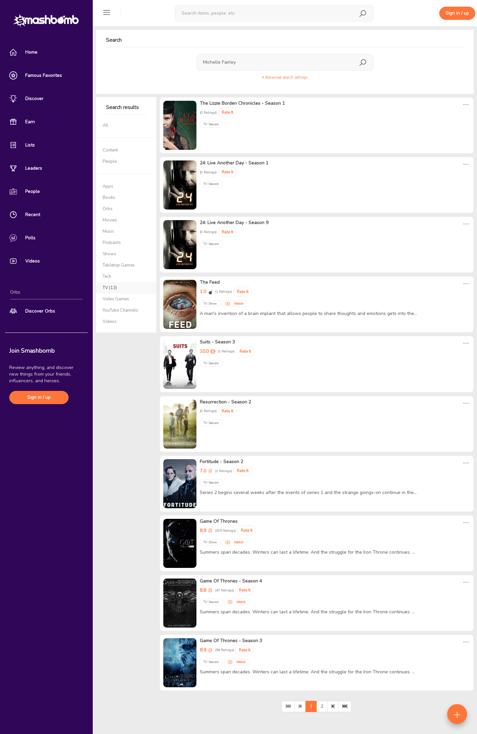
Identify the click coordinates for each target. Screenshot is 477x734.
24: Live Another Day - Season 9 (234, 222)
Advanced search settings (285, 77)
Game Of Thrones (219, 521)
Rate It (227, 112)
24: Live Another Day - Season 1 (234, 163)
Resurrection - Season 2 (225, 402)
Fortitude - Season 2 (221, 462)
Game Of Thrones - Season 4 (231, 581)
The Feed (210, 282)
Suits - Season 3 (217, 342)
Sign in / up (39, 397)
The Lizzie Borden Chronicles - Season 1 (242, 103)
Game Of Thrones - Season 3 (231, 641)
